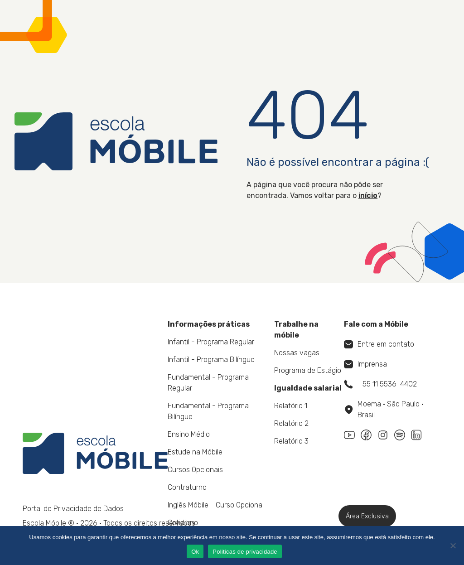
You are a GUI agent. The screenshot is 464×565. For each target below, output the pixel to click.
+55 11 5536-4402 (380, 384)
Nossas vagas (296, 352)
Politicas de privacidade (245, 551)
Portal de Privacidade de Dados (73, 508)
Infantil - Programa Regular (211, 342)
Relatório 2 (291, 423)
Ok (195, 551)
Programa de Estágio (307, 370)
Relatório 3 (291, 441)
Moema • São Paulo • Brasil (384, 409)
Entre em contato (379, 344)
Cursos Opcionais (195, 469)
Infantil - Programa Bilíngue (211, 359)
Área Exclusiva (367, 516)
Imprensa (365, 364)
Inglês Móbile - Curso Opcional (216, 505)
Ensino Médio (189, 434)
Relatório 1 (290, 405)
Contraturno (187, 487)
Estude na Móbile (195, 452)
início (367, 195)
